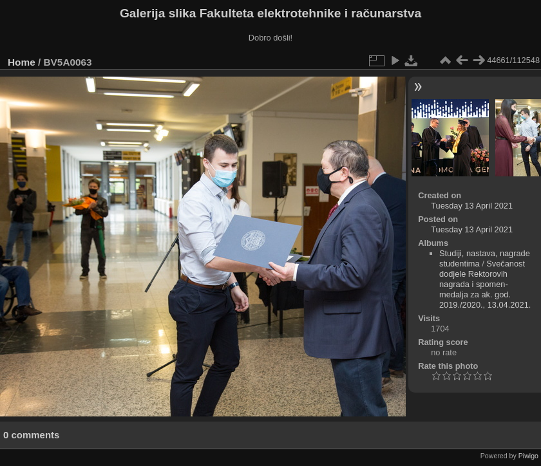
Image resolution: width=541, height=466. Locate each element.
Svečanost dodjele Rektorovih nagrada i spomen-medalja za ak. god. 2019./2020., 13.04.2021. (485, 284)
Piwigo (528, 456)
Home (21, 62)
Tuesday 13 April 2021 (472, 205)
